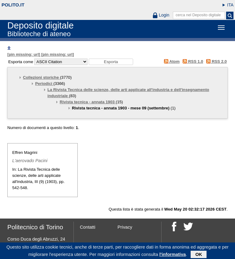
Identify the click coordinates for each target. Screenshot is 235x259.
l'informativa (172, 255)
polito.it (13, 4)
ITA (230, 4)
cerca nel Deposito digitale (198, 15)
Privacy (125, 227)
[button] (111, 62)
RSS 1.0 (192, 61)
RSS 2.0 (215, 61)
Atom (170, 61)
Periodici (44, 83)
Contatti (87, 227)
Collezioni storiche (41, 77)
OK (198, 255)
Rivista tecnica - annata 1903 (88, 102)
